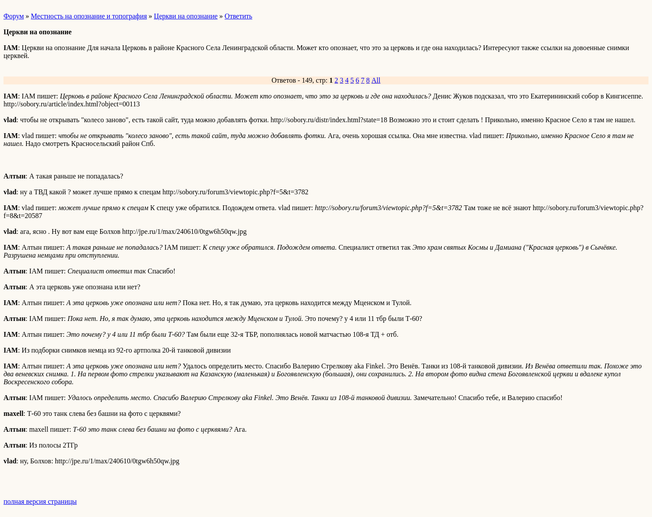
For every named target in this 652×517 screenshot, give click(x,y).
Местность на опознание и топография (89, 16)
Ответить (238, 16)
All (375, 80)
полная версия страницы (40, 501)
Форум (14, 16)
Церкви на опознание (186, 16)
